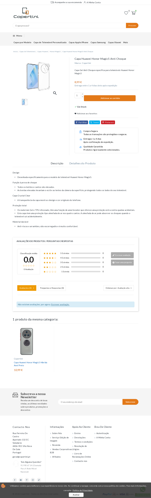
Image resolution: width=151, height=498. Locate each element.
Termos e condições (83, 442)
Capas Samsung (98, 42)
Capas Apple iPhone (78, 42)
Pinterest (109, 122)
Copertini (86, 63)
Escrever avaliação (121, 255)
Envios (77, 433)
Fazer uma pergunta (122, 262)
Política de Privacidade (83, 490)
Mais (125, 42)
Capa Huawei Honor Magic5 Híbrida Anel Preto (30, 364)
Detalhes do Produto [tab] (82, 163)
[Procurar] (75, 25)
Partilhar (82, 122)
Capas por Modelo (22, 42)
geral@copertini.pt (21, 457)
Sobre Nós (57, 433)
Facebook (15, 480)
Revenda (56, 445)
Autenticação (102, 433)
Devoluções (80, 437)
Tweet (96, 122)
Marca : (78, 63)
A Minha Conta (103, 437)
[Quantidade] (78, 95)
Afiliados (56, 457)
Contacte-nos (21, 426)
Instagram (33, 480)
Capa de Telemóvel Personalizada (50, 42)
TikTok (39, 480)
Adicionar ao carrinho (110, 98)
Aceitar (76, 495)
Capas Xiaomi (114, 42)
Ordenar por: (111, 288)
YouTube (21, 480)
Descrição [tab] (57, 163)
